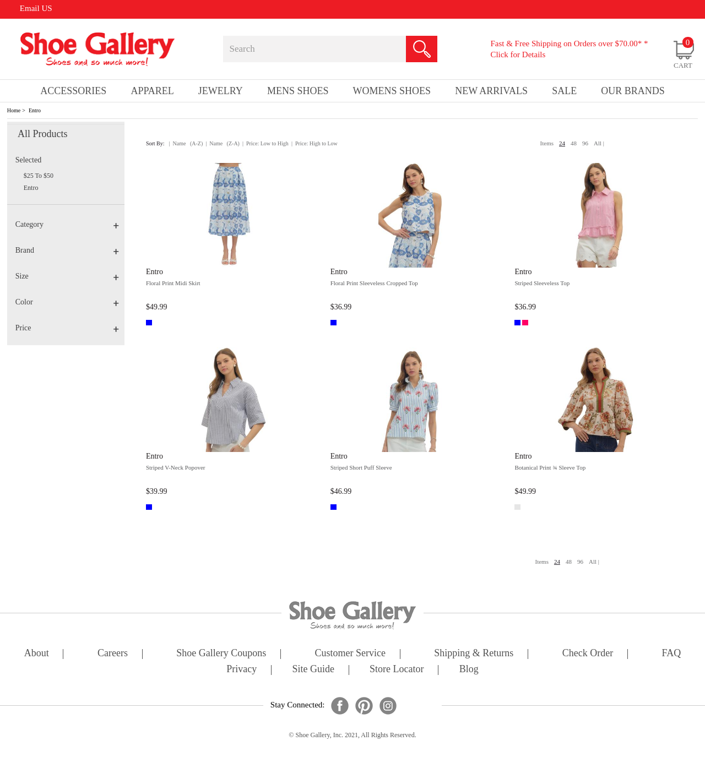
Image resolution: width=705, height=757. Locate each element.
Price (67, 328)
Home (13, 110)
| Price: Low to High (265, 143)
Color (67, 302)
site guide (313, 669)
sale (564, 90)
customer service (350, 653)
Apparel (152, 90)
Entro (35, 110)
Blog (469, 669)
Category (67, 224)
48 (574, 143)
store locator (397, 669)
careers (112, 653)
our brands (633, 90)
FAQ (671, 653)
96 (585, 143)
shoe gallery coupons (221, 653)
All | (599, 143)
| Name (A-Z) (186, 143)
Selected (28, 160)
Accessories (73, 90)
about (36, 653)
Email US (36, 8)
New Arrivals (491, 90)
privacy (241, 669)
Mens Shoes (298, 90)
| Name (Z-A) (222, 143)
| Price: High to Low (314, 143)
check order (587, 653)
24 (562, 143)
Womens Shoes (392, 90)
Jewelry (220, 90)
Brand (67, 250)
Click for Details (517, 54)
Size (67, 276)
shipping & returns (473, 653)
